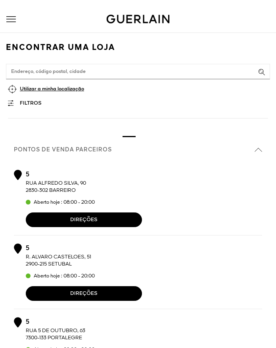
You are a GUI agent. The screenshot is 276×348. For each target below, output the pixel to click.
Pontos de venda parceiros (138, 150)
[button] (11, 19)
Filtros (31, 103)
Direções (84, 219)
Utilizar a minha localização (52, 89)
